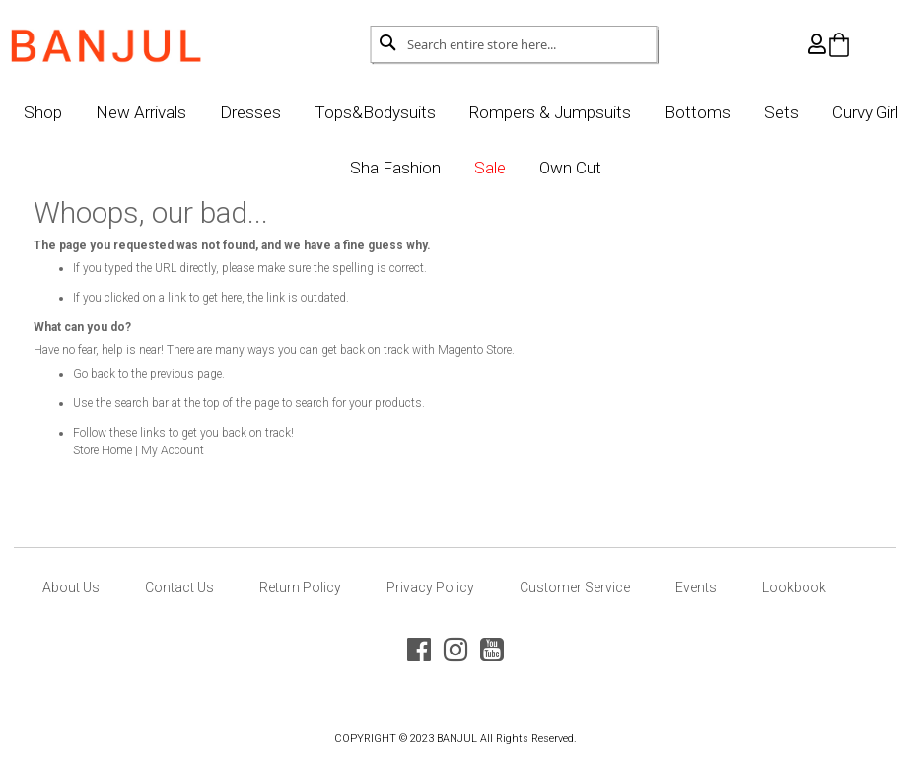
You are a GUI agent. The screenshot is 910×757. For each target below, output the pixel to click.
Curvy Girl (320, 167)
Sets (818, 112)
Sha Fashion (431, 167)
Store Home (128, 450)
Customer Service (575, 587)
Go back (120, 373)
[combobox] (514, 44)
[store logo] (131, 40)
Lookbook (794, 587)
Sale (526, 167)
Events (696, 587)
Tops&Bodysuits (411, 112)
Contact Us (179, 587)
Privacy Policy (430, 587)
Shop (79, 112)
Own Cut (607, 167)
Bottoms (734, 112)
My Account (198, 450)
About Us (71, 587)
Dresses (286, 112)
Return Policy (300, 587)
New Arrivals (177, 112)
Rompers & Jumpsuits (586, 112)
